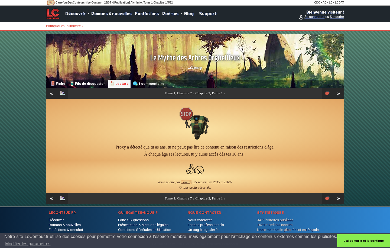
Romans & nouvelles (111, 13)
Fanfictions (147, 13)
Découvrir (75, 13)
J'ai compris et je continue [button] (363, 241)
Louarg (195, 67)
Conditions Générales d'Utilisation (144, 230)
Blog (189, 13)
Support (208, 13)
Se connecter (314, 17)
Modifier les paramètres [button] (27, 243)
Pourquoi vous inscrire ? (64, 26)
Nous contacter (200, 220)
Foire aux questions (133, 220)
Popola (313, 230)
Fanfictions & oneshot (66, 230)
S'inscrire (337, 17)
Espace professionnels (206, 225)
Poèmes (170, 13)
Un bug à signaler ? (203, 230)
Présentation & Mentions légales (143, 225)
